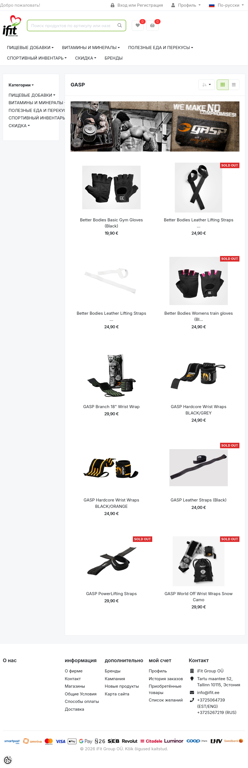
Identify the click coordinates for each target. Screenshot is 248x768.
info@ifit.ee (208, 692)
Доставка (74, 709)
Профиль (184, 5)
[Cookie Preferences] (8, 760)
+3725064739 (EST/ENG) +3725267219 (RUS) (217, 706)
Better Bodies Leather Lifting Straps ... (198, 223)
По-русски (225, 5)
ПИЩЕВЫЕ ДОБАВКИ (28, 47)
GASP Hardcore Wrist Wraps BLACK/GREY (198, 410)
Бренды (114, 58)
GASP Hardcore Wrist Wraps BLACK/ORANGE (111, 503)
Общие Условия (81, 694)
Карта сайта (117, 694)
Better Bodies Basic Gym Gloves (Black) (111, 223)
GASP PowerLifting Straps (111, 593)
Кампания (115, 678)
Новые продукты (122, 686)
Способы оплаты (82, 701)
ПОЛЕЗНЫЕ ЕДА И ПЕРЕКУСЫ (159, 47)
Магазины (75, 686)
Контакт (73, 678)
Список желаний (166, 700)
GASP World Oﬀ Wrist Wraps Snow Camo (198, 597)
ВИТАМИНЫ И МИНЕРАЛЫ (89, 47)
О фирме (73, 671)
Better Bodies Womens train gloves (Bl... (198, 316)
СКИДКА (84, 58)
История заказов (166, 678)
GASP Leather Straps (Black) (198, 500)
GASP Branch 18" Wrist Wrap (111, 406)
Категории (19, 85)
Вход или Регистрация (137, 5)
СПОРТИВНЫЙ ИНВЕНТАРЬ (35, 58)
